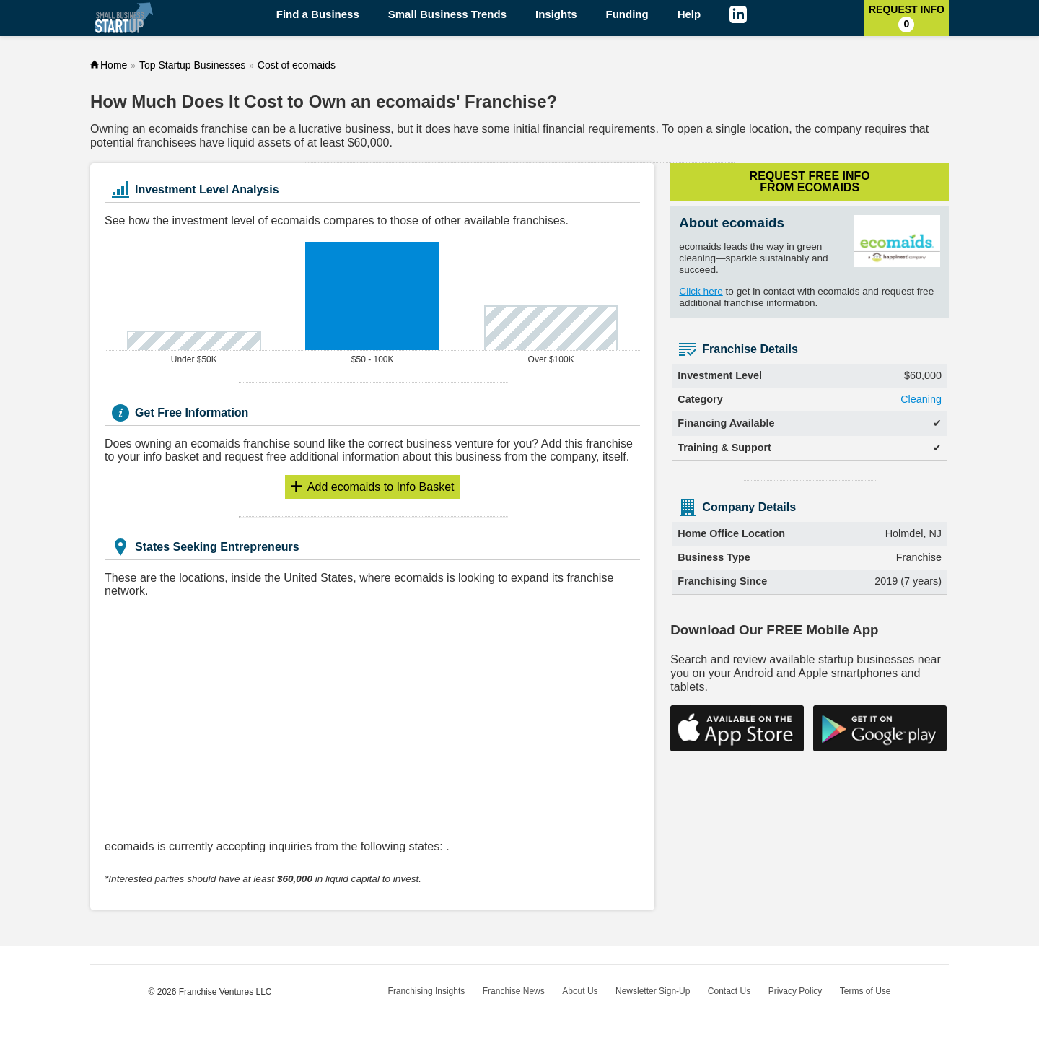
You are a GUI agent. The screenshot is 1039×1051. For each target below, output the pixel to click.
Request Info (906, 18)
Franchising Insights (426, 991)
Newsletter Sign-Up (652, 991)
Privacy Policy (795, 991)
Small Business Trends (447, 14)
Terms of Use (865, 991)
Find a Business (317, 14)
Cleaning (921, 399)
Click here (700, 291)
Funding (627, 14)
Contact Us (729, 991)
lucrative (320, 129)
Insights (556, 14)
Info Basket (381, 487)
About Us (579, 991)
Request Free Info (809, 181)
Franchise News (514, 991)
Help (689, 14)
